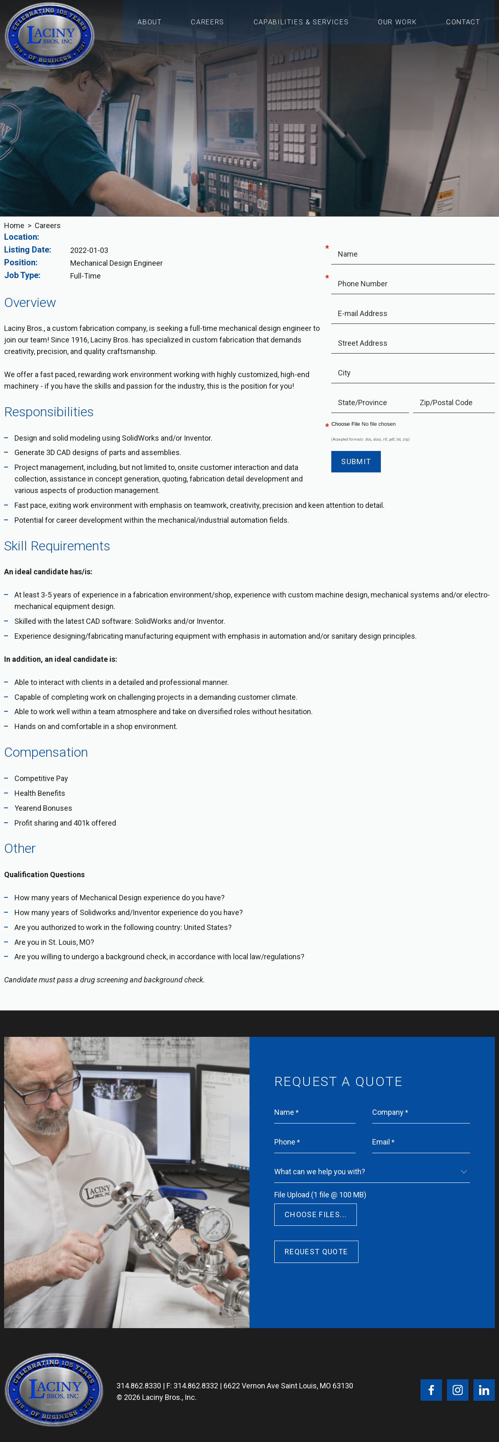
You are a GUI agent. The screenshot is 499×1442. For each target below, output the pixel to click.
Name (348, 254)
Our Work (397, 25)
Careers (208, 25)
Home (14, 225)
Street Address (362, 343)
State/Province (362, 402)
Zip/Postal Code (446, 402)
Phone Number (362, 284)
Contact (463, 25)
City (344, 373)
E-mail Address (362, 313)
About (150, 25)
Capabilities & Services (301, 25)
